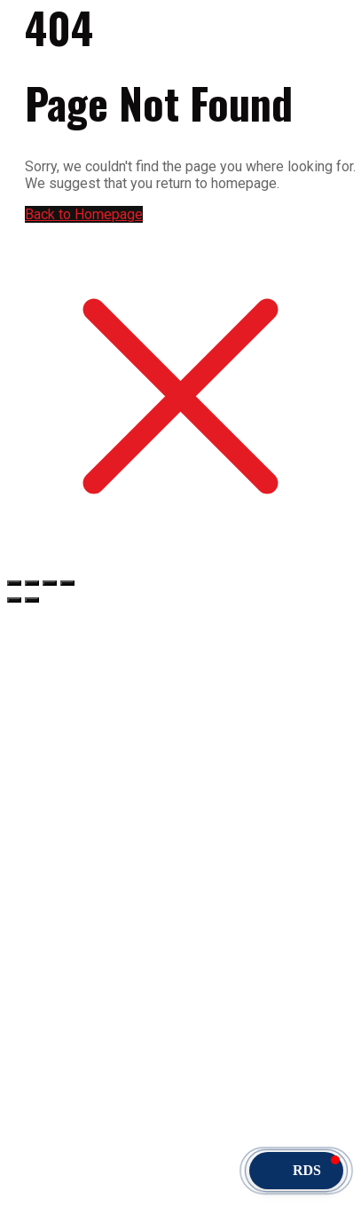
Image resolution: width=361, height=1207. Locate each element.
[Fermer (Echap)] (67, 583)
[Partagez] (50, 583)
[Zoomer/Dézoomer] (14, 583)
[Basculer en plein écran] (32, 583)
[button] (296, 1170)
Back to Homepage (84, 214)
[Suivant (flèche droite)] (32, 600)
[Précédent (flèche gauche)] (14, 600)
